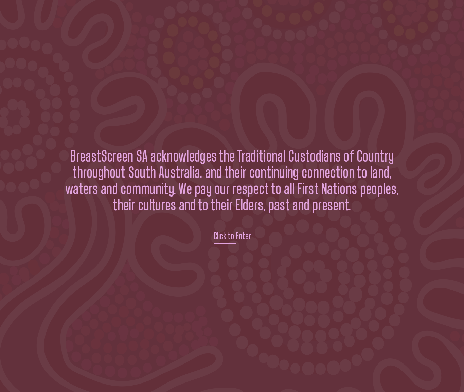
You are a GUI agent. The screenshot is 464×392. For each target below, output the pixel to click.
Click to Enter (232, 236)
